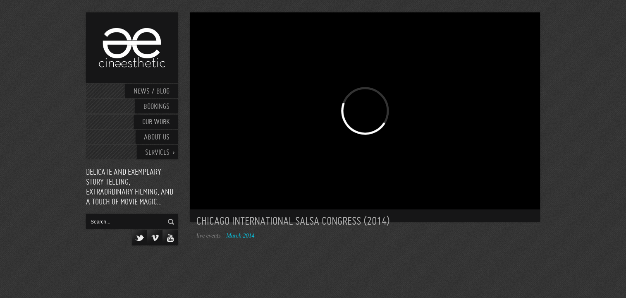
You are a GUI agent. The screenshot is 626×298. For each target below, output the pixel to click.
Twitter (139, 237)
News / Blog (152, 91)
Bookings (156, 107)
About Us (157, 137)
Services (157, 152)
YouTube (170, 237)
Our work (156, 122)
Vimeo (154, 237)
